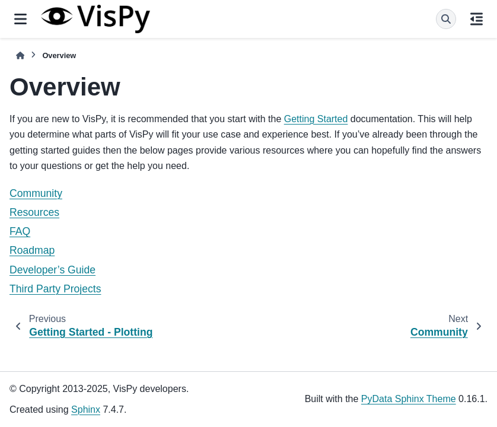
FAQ (19, 231)
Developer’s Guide (52, 270)
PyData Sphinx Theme (408, 399)
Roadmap (32, 250)
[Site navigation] (20, 19)
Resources (34, 212)
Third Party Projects (55, 289)
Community (35, 193)
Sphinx (85, 409)
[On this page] (477, 19)
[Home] (20, 55)
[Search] (446, 19)
